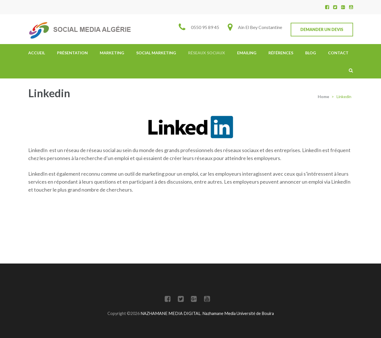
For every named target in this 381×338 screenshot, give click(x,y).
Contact (338, 52)
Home (323, 96)
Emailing (246, 52)
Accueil (36, 52)
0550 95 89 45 (205, 27)
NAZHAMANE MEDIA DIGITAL (170, 313)
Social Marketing (156, 52)
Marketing (112, 52)
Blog (310, 52)
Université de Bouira (255, 313)
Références (280, 52)
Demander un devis (321, 29)
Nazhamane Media (219, 313)
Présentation (72, 52)
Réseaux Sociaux (206, 52)
